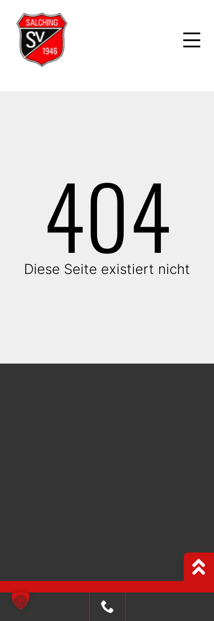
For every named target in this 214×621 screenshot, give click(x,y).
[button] (20, 600)
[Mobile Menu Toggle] (191, 40)
